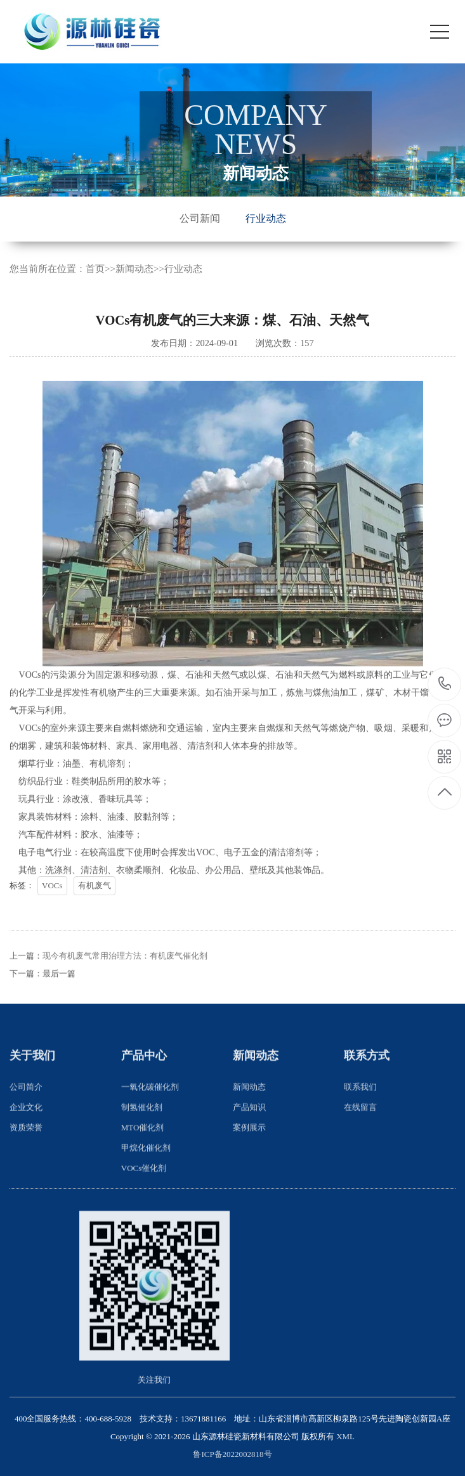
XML (345, 1436)
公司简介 (26, 1112)
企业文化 (26, 1132)
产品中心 (144, 1081)
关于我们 (32, 1081)
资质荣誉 (26, 1153)
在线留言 (360, 1132)
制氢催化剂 (141, 1132)
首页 (95, 272)
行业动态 (266, 218)
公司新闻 (200, 218)
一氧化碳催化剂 (150, 1112)
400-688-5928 (445, 684)
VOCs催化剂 (144, 1193)
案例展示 (249, 1153)
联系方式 (367, 1081)
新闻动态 (134, 272)
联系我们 (360, 1112)
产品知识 (249, 1132)
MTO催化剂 (142, 1153)
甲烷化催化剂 (146, 1173)
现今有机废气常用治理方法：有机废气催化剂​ (125, 982)
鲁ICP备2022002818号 (232, 1454)
